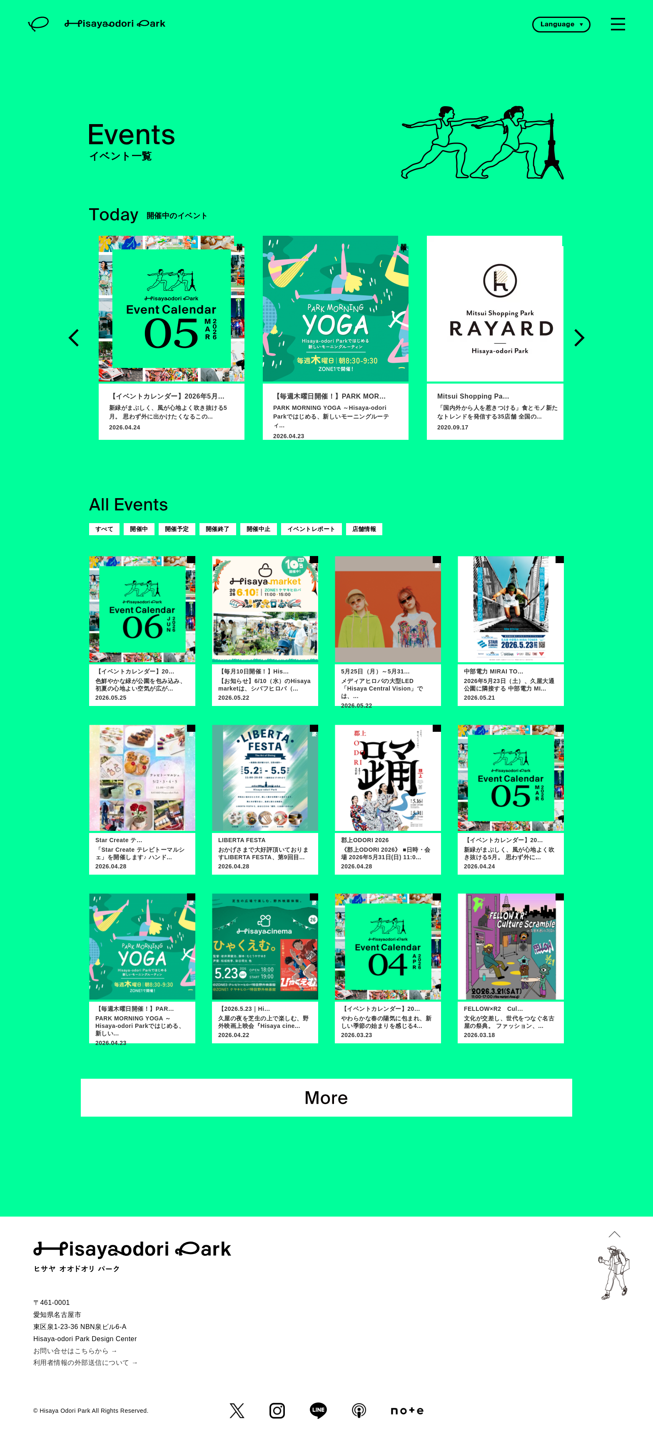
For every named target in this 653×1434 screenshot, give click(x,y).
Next (579, 338)
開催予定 (177, 529)
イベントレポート (311, 529)
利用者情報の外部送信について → (85, 1362)
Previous (73, 338)
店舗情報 (364, 529)
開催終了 (218, 529)
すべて (104, 529)
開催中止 (259, 529)
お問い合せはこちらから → (75, 1350)
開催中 (139, 529)
